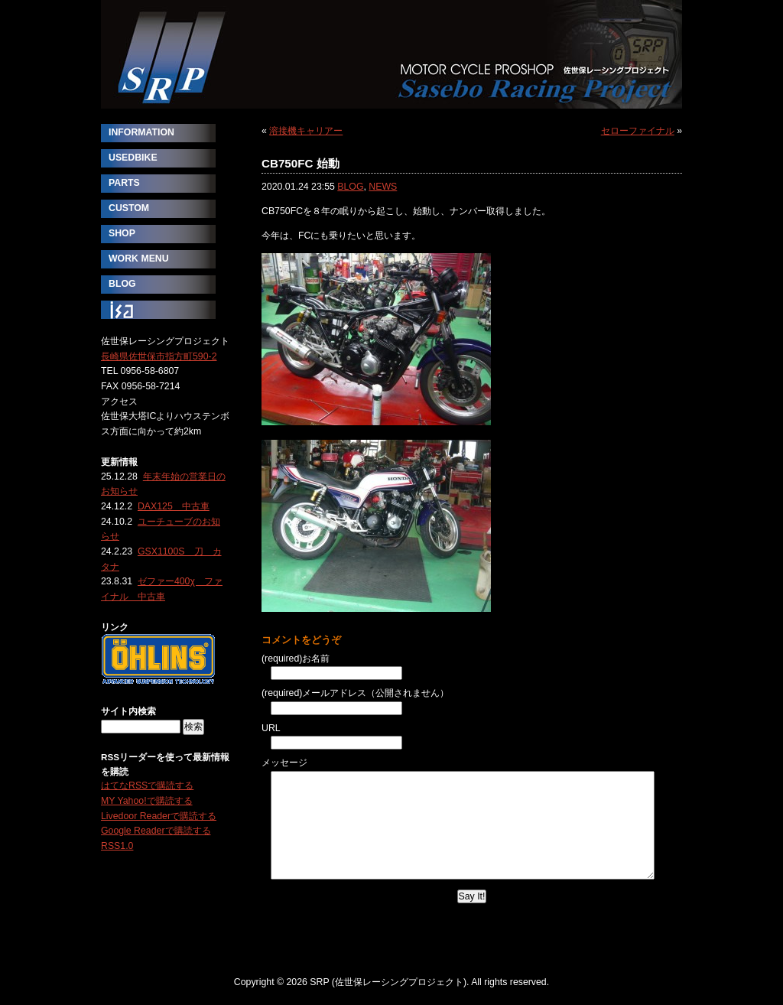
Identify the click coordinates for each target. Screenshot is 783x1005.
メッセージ (284, 762)
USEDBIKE (133, 157)
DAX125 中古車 (174, 506)
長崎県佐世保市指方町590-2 (159, 356)
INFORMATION (141, 132)
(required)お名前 (296, 658)
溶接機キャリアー (306, 130)
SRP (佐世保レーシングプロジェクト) (391, 54)
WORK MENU (139, 258)
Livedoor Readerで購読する (158, 816)
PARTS (124, 182)
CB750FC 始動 (301, 163)
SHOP (122, 233)
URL (271, 728)
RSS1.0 (117, 846)
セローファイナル (637, 130)
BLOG (350, 186)
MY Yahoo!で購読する (147, 800)
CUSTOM (129, 208)
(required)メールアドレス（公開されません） (355, 693)
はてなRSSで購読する (147, 785)
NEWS (383, 186)
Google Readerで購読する (156, 830)
